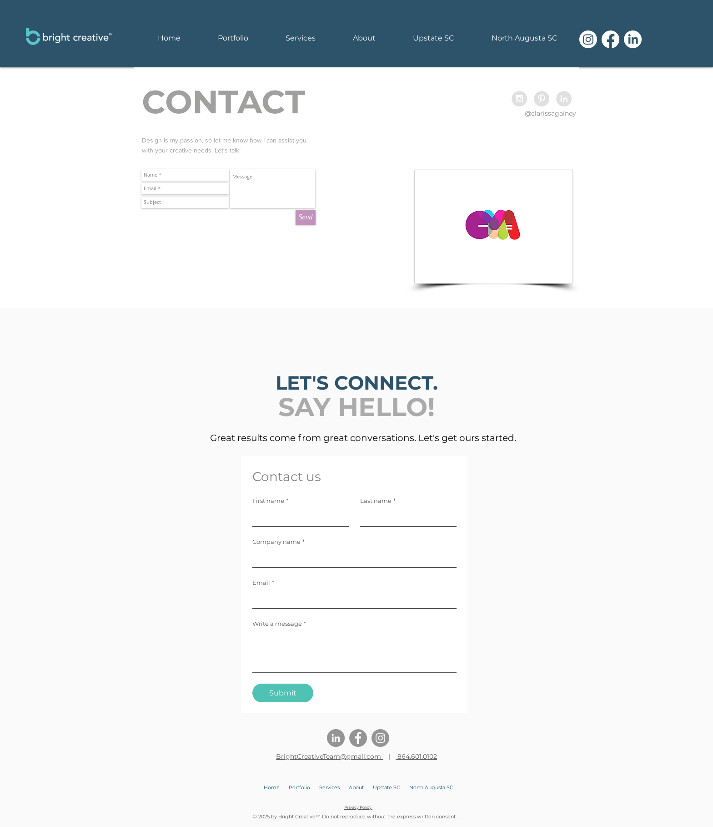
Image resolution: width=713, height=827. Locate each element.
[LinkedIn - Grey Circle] (564, 99)
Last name (378, 500)
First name (270, 500)
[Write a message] (354, 651)
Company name (278, 541)
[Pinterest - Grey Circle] (541, 99)
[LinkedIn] (633, 39)
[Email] (351, 599)
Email (263, 582)
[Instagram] (588, 39)
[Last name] (406, 517)
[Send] (306, 217)
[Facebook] (610, 39)
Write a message (279, 623)
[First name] (298, 517)
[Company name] (351, 558)
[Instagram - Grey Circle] (519, 99)
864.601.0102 (416, 756)
